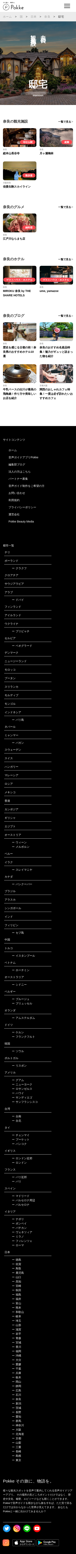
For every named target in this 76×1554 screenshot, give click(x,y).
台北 (16, 1120)
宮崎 (16, 1285)
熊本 (16, 1307)
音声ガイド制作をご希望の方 (27, 485)
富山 (16, 1303)
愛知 (16, 1416)
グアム (18, 1080)
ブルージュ (20, 999)
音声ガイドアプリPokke (23, 457)
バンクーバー (22, 884)
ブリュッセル (22, 1003)
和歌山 (18, 1312)
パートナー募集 (18, 478)
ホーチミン (20, 970)
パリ (16, 1181)
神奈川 (18, 1425)
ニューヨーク (22, 1084)
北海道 (18, 1434)
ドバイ (18, 599)
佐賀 (16, 1264)
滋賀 (16, 1329)
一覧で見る (64, 121)
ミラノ (18, 1236)
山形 (16, 1325)
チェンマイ (20, 1135)
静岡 (16, 1386)
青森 (16, 1338)
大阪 (16, 1429)
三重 (16, 1447)
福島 (16, 1294)
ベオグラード (22, 645)
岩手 (16, 1333)
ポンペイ (19, 1223)
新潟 (16, 1403)
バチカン (19, 1227)
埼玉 (16, 1320)
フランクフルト (23, 1036)
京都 (16, 1438)
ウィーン (19, 842)
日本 (34, 16)
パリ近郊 (19, 1177)
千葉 (16, 1368)
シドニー (19, 984)
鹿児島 (18, 1272)
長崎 (16, 1451)
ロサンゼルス (22, 1088)
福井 (16, 1298)
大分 (16, 1359)
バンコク (19, 1143)
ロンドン (19, 1162)
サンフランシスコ (25, 1101)
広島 (16, 1390)
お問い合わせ (17, 493)
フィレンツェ (22, 1240)
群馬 (16, 1420)
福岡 (16, 1351)
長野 (16, 1412)
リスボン (19, 1065)
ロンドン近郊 (22, 1158)
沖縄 (16, 1355)
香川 (16, 1346)
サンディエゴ (22, 1097)
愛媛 (16, 1364)
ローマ (18, 1245)
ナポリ (18, 1219)
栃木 (16, 1377)
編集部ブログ (17, 464)
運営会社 (14, 514)
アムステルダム (23, 1017)
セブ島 (18, 932)
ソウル (18, 1051)
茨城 (16, 1407)
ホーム (7, 16)
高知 (16, 1281)
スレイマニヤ (22, 869)
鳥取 (16, 1268)
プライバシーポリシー (22, 507)
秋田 (16, 1290)
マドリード (20, 1195)
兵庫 (16, 1373)
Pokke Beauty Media (21, 521)
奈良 (47, 16)
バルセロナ (20, 1204)
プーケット (20, 1139)
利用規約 (14, 500)
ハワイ (18, 1093)
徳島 (16, 1259)
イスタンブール (23, 955)
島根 (16, 1455)
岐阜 (16, 1316)
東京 (16, 1460)
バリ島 (18, 719)
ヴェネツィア (22, 1232)
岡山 (16, 1381)
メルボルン (20, 846)
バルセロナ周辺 (23, 1200)
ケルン (18, 1032)
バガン (18, 742)
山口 (16, 1277)
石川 (16, 1394)
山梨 (16, 1442)
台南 (16, 1116)
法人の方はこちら (20, 471)
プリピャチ (20, 631)
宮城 (16, 1342)
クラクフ (19, 568)
